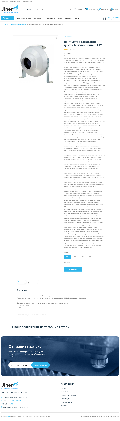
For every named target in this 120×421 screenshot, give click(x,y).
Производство (38, 18)
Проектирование (50, 18)
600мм (83, 257)
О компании (4, 1)
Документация (38, 282)
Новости (18, 1)
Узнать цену (73, 269)
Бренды (25, 1)
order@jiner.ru (112, 19)
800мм (91, 257)
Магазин (12, 1)
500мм (75, 257)
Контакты (32, 1)
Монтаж (60, 18)
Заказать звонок (40, 366)
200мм (68, 257)
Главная (5, 24)
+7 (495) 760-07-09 (113, 17)
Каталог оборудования (24, 18)
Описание (23, 282)
